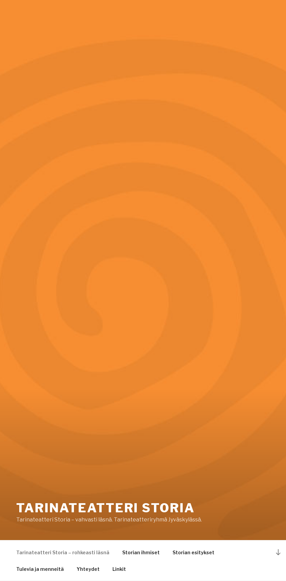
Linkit (119, 569)
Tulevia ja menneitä (40, 569)
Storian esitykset (193, 552)
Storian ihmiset (141, 552)
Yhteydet (88, 569)
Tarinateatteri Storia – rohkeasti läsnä (62, 552)
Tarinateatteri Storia (105, 507)
